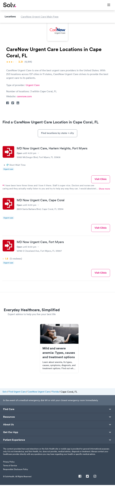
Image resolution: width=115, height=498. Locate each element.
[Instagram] (94, 489)
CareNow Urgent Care (39, 404)
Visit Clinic (101, 192)
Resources (9, 430)
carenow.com (24, 96)
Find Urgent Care (17, 404)
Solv (4, 404)
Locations (10, 118)
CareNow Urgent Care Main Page (40, 118)
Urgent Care (33, 85)
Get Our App (10, 445)
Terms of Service (10, 478)
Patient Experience (14, 453)
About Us (8, 437)
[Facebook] (79, 489)
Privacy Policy (9, 475)
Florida (55, 404)
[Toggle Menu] (107, 5)
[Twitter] (87, 489)
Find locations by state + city (57, 146)
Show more (104, 201)
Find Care (8, 422)
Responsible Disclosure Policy (15, 482)
